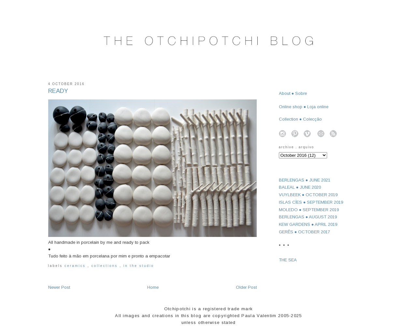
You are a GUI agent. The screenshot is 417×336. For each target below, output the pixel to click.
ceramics (76, 266)
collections (105, 266)
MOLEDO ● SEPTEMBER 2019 (309, 209)
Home (153, 287)
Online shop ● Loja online (304, 106)
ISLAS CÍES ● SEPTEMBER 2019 (311, 202)
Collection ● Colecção (300, 119)
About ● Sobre (293, 93)
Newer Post (59, 287)
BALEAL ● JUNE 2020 (300, 187)
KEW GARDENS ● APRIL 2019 (308, 224)
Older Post (246, 287)
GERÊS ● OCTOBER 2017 (304, 231)
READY (58, 91)
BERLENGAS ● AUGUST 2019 (308, 216)
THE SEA (288, 259)
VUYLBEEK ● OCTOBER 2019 (308, 194)
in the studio (138, 266)
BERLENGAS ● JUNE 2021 (305, 180)
